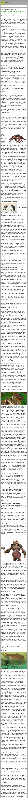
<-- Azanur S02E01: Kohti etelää (8, 11)
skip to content (24, 1)
